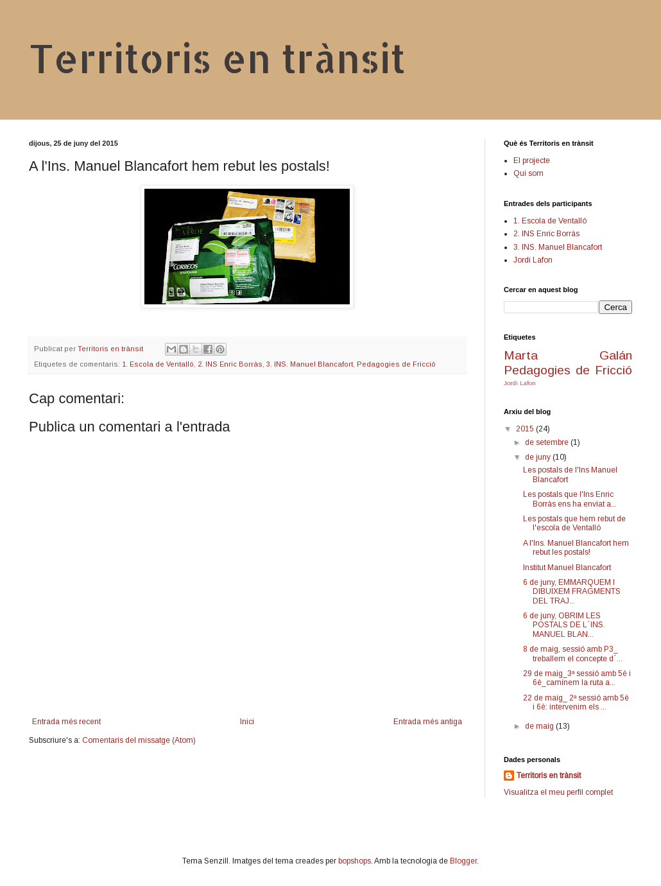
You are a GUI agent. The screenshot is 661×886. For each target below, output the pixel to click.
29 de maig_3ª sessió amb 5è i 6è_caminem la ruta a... (577, 678)
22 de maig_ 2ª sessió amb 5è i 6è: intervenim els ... (576, 702)
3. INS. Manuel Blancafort (309, 364)
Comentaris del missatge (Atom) (139, 740)
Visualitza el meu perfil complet (558, 792)
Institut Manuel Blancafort (567, 567)
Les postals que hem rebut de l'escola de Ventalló (574, 523)
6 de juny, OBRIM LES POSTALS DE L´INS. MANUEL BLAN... (564, 625)
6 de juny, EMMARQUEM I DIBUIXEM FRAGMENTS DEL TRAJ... (572, 591)
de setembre (548, 442)
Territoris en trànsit (217, 58)
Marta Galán (568, 355)
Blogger (463, 860)
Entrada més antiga (427, 721)
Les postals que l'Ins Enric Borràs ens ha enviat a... (570, 499)
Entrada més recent (66, 721)
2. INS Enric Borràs (230, 364)
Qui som (528, 173)
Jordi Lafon (533, 260)
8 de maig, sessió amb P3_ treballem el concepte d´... (572, 654)
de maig (540, 726)
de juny (539, 457)
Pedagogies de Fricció (396, 364)
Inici (247, 721)
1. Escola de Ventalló (158, 364)
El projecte (531, 160)
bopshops (354, 860)
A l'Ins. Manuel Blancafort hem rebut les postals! (576, 548)
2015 (526, 428)
